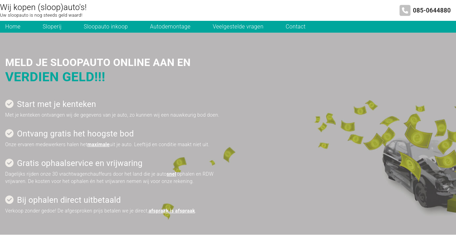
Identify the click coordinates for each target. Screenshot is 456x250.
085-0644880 (432, 10)
